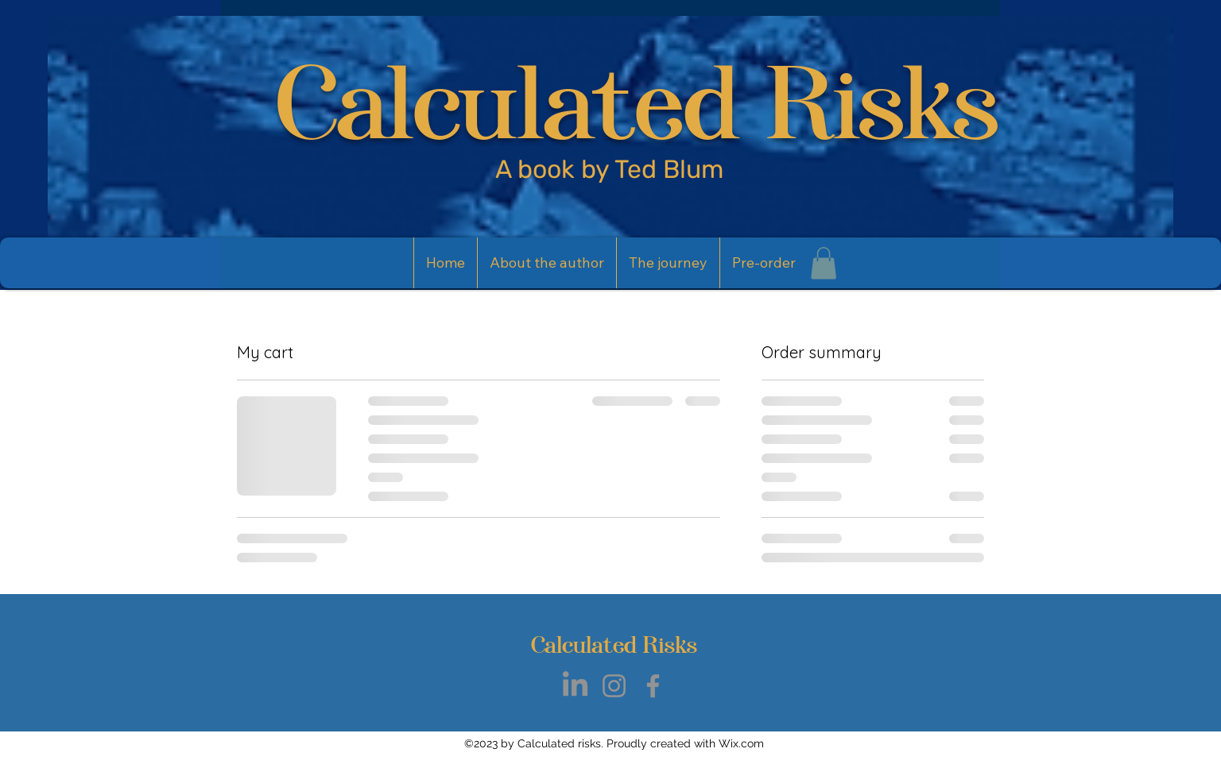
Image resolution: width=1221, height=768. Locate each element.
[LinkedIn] (575, 685)
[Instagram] (614, 685)
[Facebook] (653, 685)
